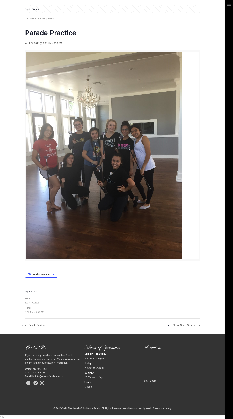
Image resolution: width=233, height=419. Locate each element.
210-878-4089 (39, 368)
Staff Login (150, 380)
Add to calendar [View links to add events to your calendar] (41, 274)
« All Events (33, 9)
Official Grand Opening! (184, 325)
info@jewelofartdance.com (49, 376)
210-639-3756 (37, 372)
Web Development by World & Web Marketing (147, 408)
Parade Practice (36, 325)
